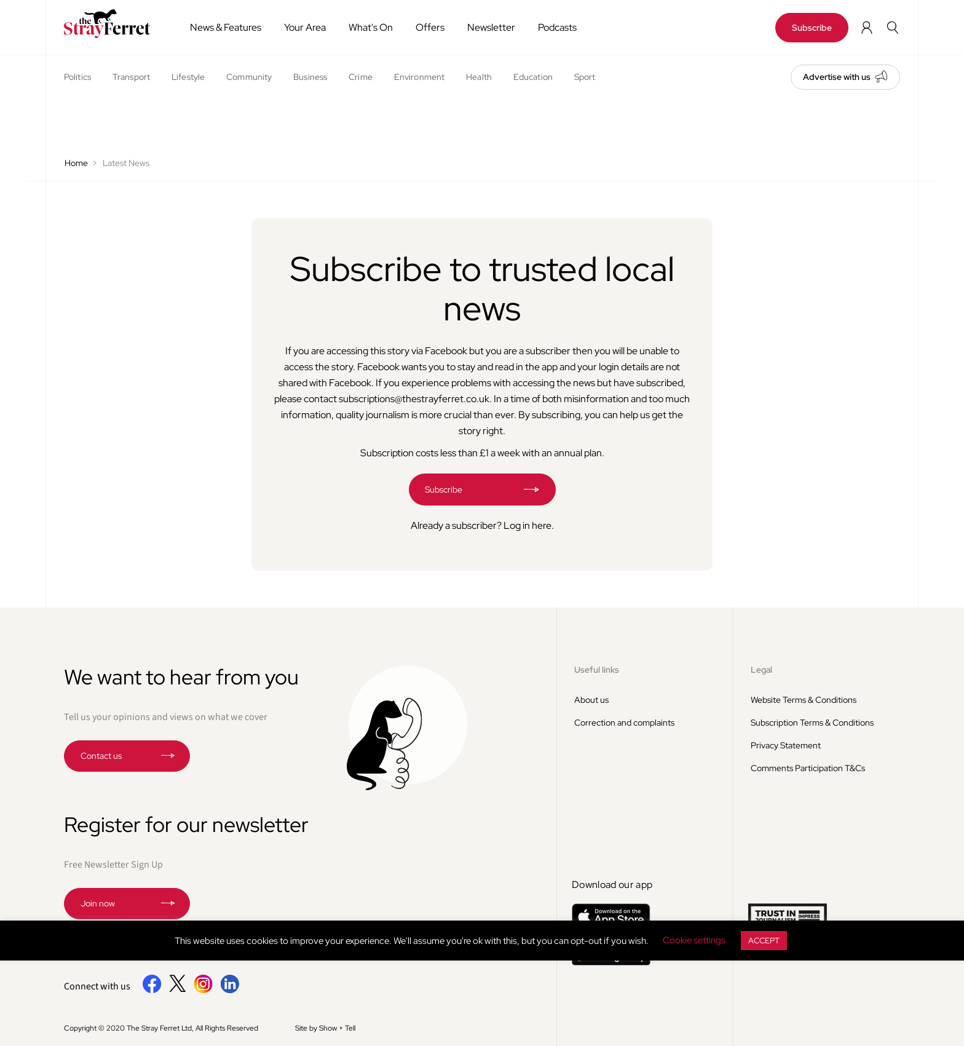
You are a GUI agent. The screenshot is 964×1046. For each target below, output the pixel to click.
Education (533, 76)
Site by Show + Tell (325, 1028)
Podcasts (557, 27)
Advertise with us (837, 76)
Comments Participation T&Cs (808, 768)
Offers (430, 27)
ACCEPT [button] (764, 940)
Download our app (612, 884)
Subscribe (812, 27)
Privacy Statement (786, 745)
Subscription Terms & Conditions (812, 722)
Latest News (126, 162)
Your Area (305, 27)
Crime (361, 76)
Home (76, 162)
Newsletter (491, 27)
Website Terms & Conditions (803, 699)
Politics (77, 76)
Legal (761, 669)
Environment (419, 76)
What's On (371, 27)
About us (591, 699)
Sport (585, 76)
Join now (98, 903)
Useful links (596, 669)
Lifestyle (188, 76)
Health (479, 76)
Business (310, 76)
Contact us (101, 755)
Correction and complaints (624, 722)
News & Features (225, 27)
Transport (131, 76)
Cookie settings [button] (694, 940)
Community (249, 76)
